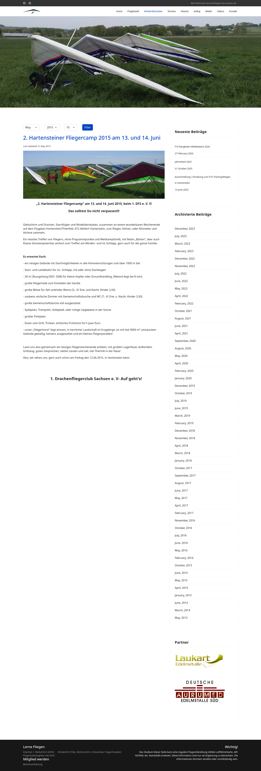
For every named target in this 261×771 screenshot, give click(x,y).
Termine (171, 11)
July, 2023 (181, 236)
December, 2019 (185, 386)
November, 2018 (185, 438)
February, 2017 (184, 513)
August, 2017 (183, 483)
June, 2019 (181, 408)
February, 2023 (184, 251)
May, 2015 (181, 580)
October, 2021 (183, 311)
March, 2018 (182, 453)
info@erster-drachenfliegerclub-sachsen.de (215, 3)
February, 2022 (184, 303)
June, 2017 (181, 490)
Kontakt (233, 11)
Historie (185, 11)
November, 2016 (185, 520)
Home (119, 11)
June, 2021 (181, 326)
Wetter (208, 11)
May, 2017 (181, 498)
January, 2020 (183, 378)
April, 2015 (181, 588)
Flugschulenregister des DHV (39, 755)
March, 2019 (182, 416)
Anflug (197, 11)
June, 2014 (181, 603)
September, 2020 (185, 341)
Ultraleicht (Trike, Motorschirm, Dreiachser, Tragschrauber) (89, 752)
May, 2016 (181, 550)
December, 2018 (185, 430)
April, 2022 (181, 296)
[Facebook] (24, 3)
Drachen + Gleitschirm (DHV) (38, 752)
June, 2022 (181, 281)
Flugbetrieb (133, 11)
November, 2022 (185, 266)
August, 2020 (183, 348)
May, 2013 (181, 618)
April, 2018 (181, 445)
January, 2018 (183, 460)
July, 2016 (181, 535)
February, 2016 (184, 558)
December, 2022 (185, 258)
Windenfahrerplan (153, 11)
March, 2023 (182, 243)
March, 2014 (182, 610)
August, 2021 (183, 318)
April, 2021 (181, 333)
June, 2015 (181, 573)
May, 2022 (181, 288)
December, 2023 (185, 228)
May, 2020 (181, 356)
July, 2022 (181, 273)
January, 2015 (183, 595)
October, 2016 (183, 528)
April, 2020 (181, 363)
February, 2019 (184, 423)
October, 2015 (183, 565)
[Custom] (30, 3)
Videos (220, 11)
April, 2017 (181, 505)
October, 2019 (183, 393)
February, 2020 (184, 371)
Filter (87, 127)
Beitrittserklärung (32, 764)
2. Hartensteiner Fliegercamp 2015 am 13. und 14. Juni (91, 137)
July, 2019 (181, 401)
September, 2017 (185, 475)
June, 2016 (181, 543)
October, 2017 (183, 468)
